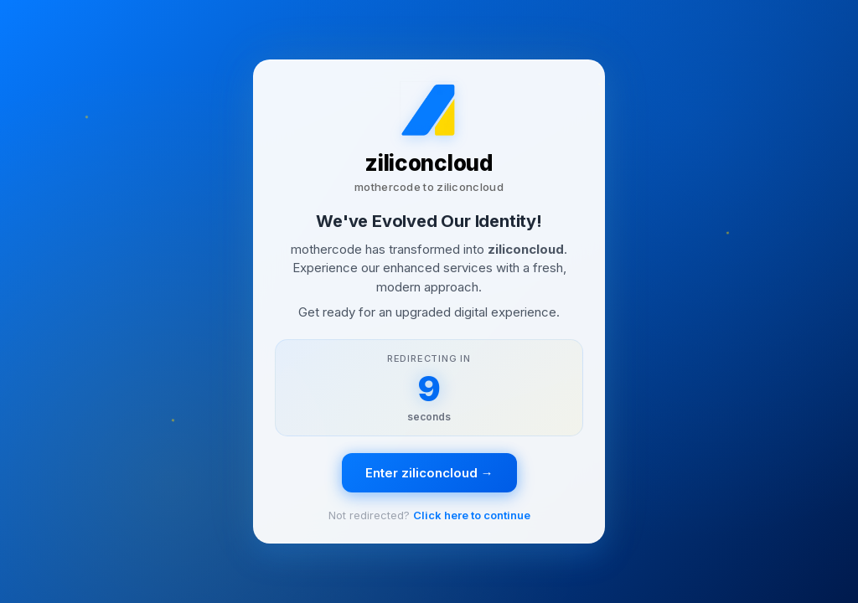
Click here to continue (471, 515)
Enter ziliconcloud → (429, 473)
